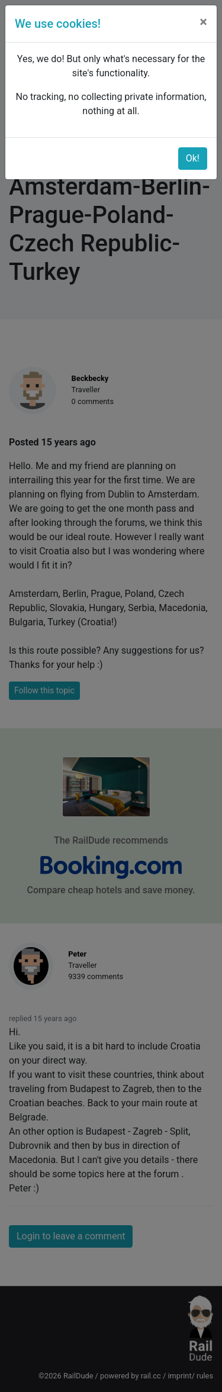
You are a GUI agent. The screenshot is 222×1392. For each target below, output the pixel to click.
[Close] (203, 21)
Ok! (193, 158)
